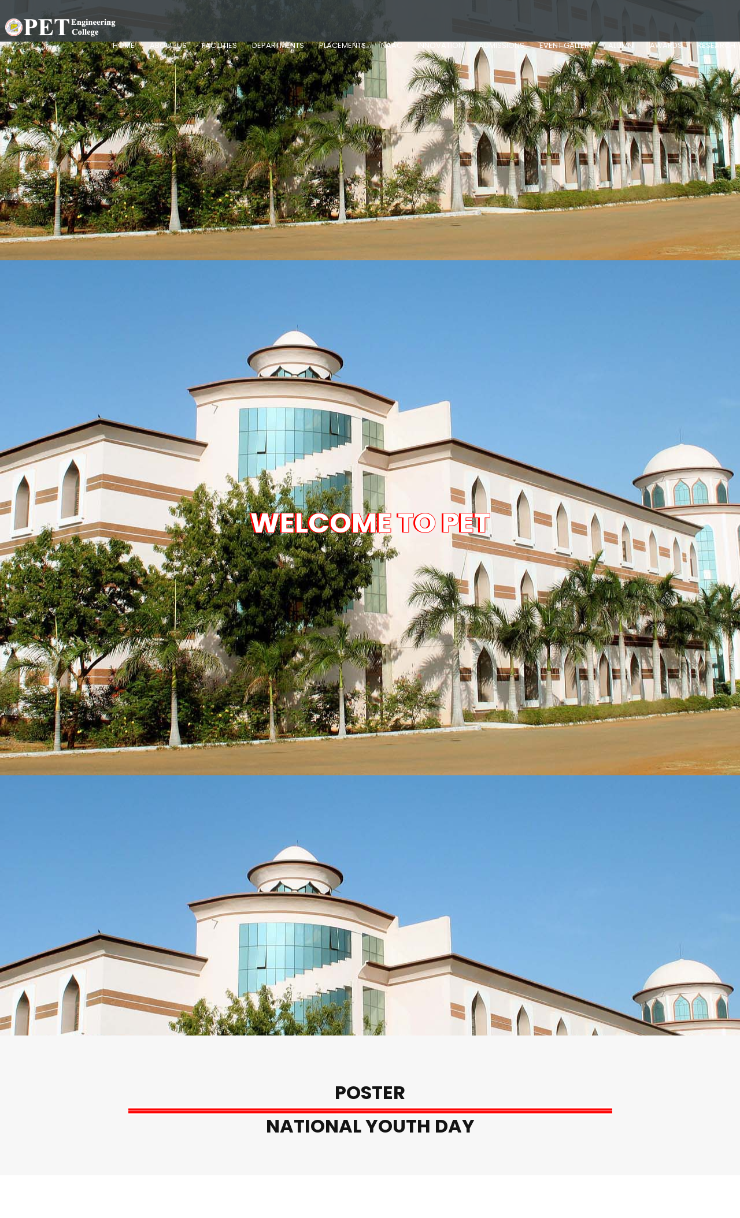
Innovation (440, 45)
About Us (168, 45)
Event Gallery (566, 45)
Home (124, 45)
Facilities (219, 45)
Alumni (621, 45)
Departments (278, 45)
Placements (342, 45)
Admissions (501, 45)
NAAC (391, 45)
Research (716, 45)
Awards (666, 45)
